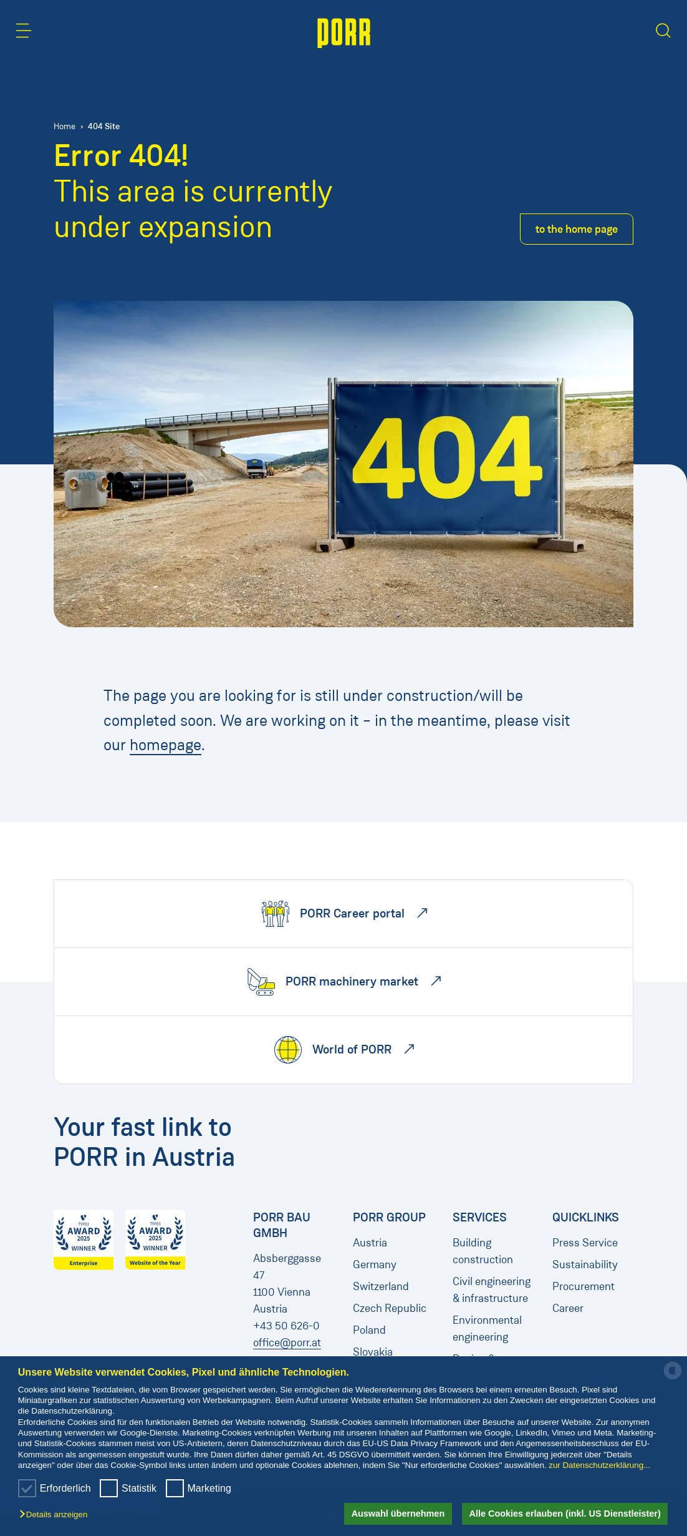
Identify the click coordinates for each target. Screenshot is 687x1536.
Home (64, 126)
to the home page (577, 229)
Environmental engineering (487, 1328)
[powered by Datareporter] (673, 1378)
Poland (369, 1330)
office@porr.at (287, 1342)
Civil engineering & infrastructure (492, 1289)
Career (568, 1308)
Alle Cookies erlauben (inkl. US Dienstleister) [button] (565, 1514)
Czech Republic (389, 1308)
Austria (370, 1243)
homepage (165, 745)
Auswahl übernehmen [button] (398, 1514)
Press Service (585, 1243)
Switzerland (381, 1286)
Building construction (483, 1251)
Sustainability (585, 1264)
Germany (374, 1264)
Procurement (583, 1286)
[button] (56, 1515)
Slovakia (373, 1352)
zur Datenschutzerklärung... (599, 1465)
